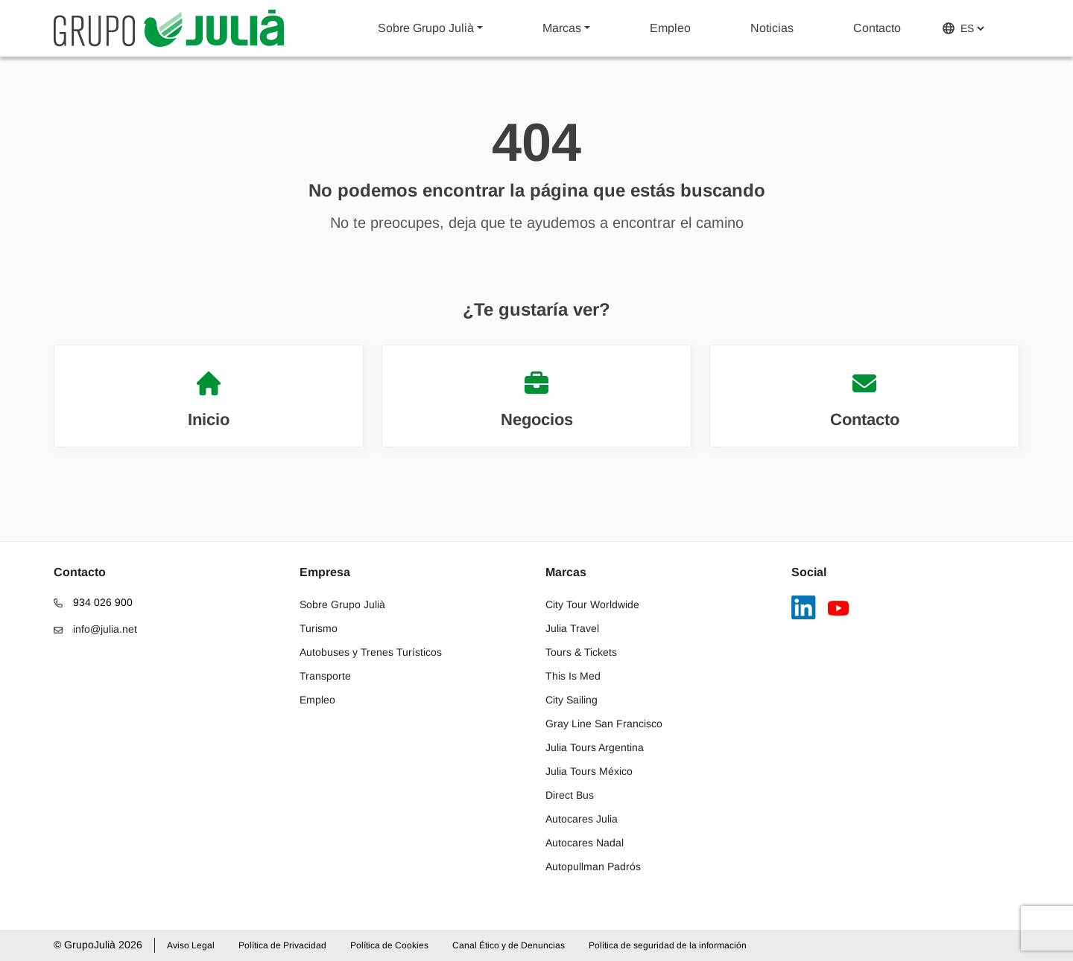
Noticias (772, 28)
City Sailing (571, 700)
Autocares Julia (581, 819)
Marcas (561, 28)
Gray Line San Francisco (603, 723)
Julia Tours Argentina (594, 747)
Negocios (537, 400)
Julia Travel (572, 628)
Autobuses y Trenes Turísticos (371, 652)
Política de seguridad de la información (668, 945)
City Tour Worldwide (592, 604)
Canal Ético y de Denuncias (508, 945)
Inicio (209, 400)
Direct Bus (569, 795)
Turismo (319, 628)
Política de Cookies (389, 945)
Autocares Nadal (584, 843)
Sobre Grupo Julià (426, 28)
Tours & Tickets (581, 652)
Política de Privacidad (282, 945)
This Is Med (573, 676)
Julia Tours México (589, 771)
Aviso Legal (191, 945)
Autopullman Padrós (593, 866)
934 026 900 (93, 602)
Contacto (877, 28)
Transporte (325, 676)
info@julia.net (95, 629)
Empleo (670, 28)
